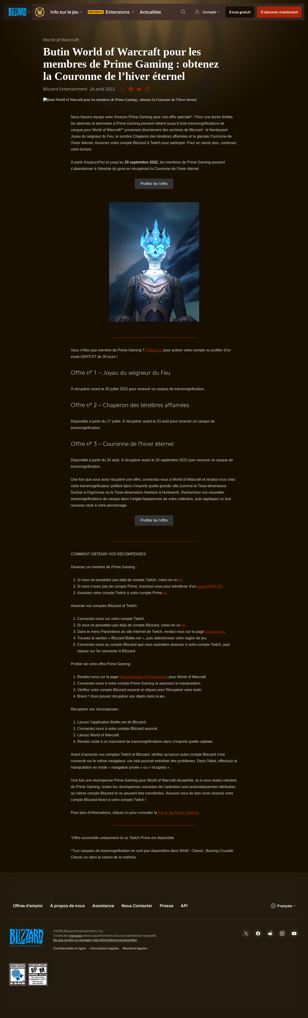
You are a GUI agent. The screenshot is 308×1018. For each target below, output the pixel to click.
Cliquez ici (153, 350)
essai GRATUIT (209, 586)
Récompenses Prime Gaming (143, 677)
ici (180, 580)
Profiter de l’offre (154, 184)
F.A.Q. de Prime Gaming (178, 813)
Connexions (215, 632)
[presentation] (18, 12)
